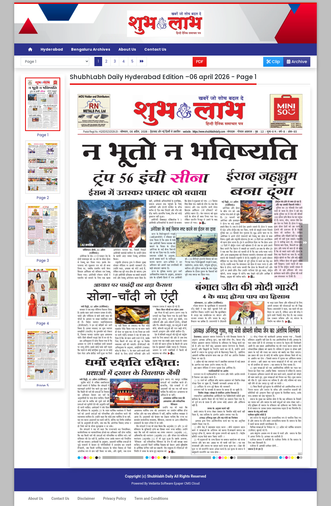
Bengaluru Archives (90, 49)
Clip (273, 62)
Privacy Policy (114, 498)
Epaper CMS (182, 483)
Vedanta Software (160, 483)
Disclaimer (86, 498)
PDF (199, 62)
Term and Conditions (151, 498)
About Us (127, 49)
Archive (295, 62)
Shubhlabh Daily (160, 476)
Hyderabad (52, 49)
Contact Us (155, 49)
